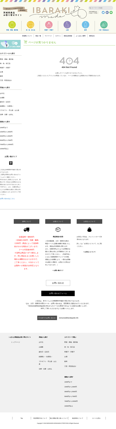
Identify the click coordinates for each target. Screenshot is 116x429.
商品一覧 (38, 36)
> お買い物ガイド (58, 270)
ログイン (58, 36)
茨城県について (27, 36)
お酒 (67, 26)
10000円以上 (4, 148)
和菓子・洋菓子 (48, 26)
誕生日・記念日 (5, 102)
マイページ (48, 36)
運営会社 (92, 36)
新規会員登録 (68, 36)
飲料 (85, 26)
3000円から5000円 (6, 136)
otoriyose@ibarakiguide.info (68, 318)
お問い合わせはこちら (7, 198)
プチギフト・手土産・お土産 (9, 110)
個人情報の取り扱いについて (59, 418)
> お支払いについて (89, 252)
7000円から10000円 (6, 144)
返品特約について (77, 418)
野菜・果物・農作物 (12, 26)
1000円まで (4, 127)
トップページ (15, 342)
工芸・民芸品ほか (104, 26)
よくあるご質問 (80, 36)
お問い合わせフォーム (58, 293)
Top (22, 418)
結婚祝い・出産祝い (6, 106)
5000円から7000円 (6, 140)
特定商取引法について (40, 418)
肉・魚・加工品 (30, 26)
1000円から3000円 (6, 132)
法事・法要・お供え (6, 114)
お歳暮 (2, 97)
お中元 (2, 93)
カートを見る (96, 418)
